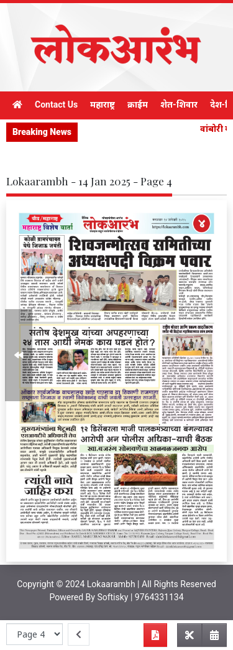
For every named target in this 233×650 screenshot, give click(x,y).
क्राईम (137, 104)
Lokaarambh (111, 584)
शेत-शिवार (179, 104)
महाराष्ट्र (102, 104)
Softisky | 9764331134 (140, 597)
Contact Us (56, 104)
